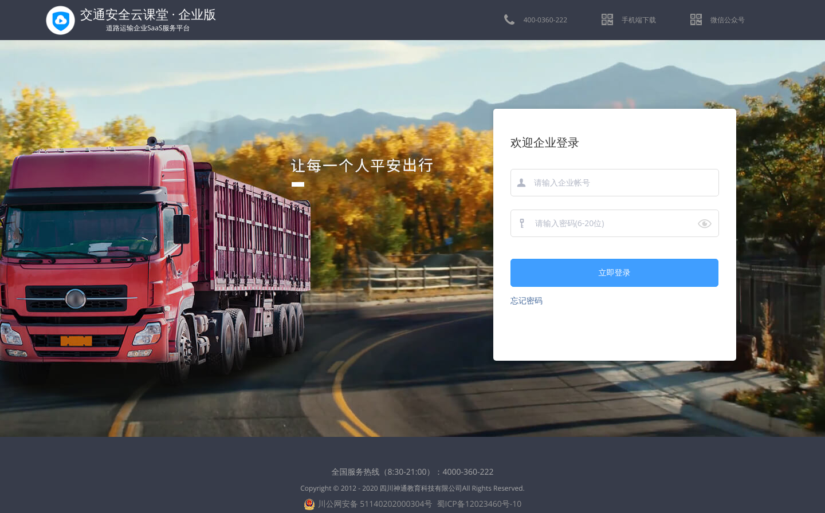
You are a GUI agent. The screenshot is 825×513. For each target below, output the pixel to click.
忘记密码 (526, 300)
